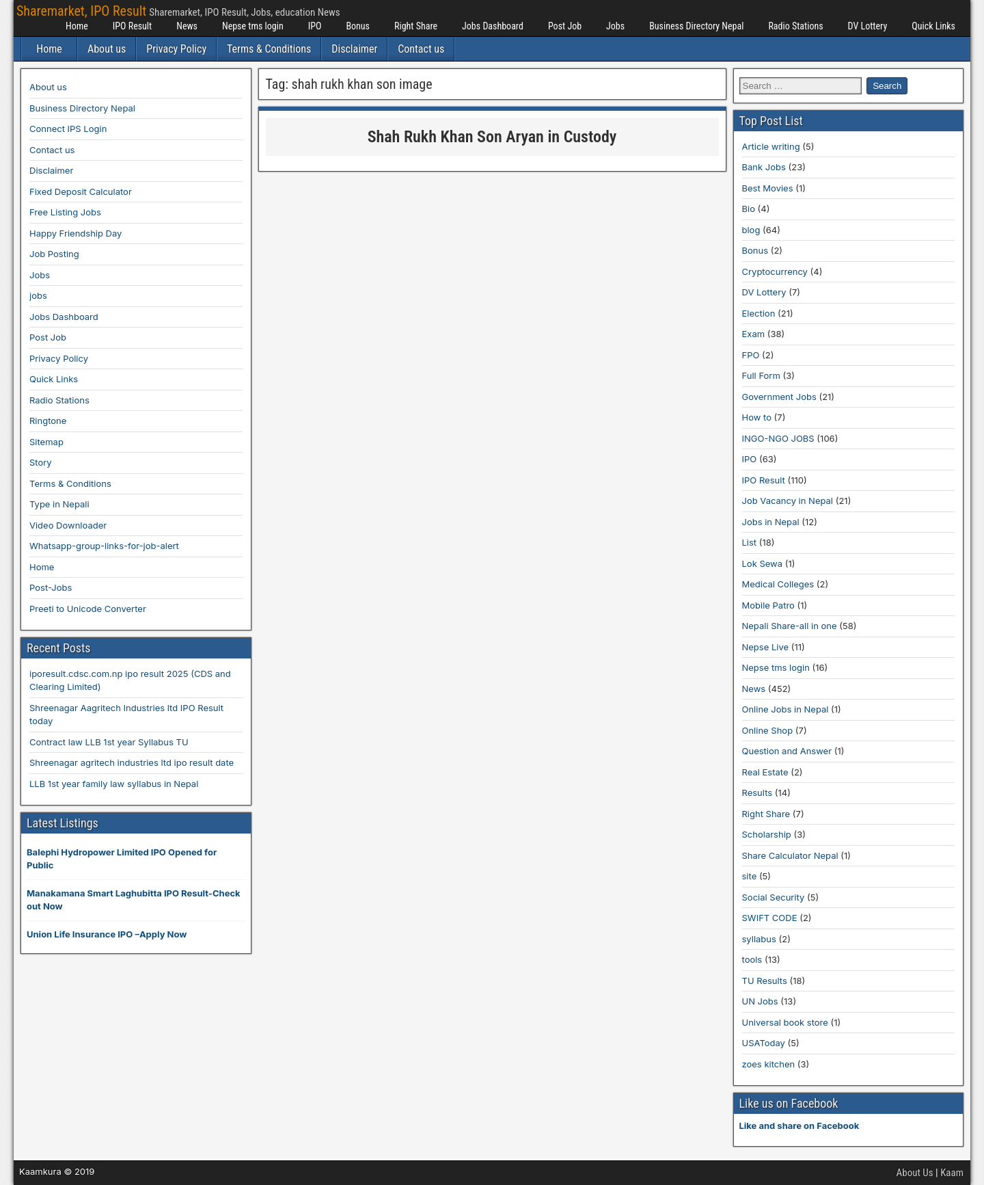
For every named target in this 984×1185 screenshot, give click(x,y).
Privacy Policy (176, 48)
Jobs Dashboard (492, 26)
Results (757, 792)
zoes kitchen (768, 1063)
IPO (315, 26)
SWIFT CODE (769, 917)
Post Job (565, 26)
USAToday (763, 1042)
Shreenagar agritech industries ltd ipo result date (131, 762)
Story (40, 462)
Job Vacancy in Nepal (788, 500)
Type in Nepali (59, 503)
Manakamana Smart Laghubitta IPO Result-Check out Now (134, 900)
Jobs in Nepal (771, 521)
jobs (38, 295)
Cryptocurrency (775, 271)
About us (106, 48)
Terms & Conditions (269, 48)
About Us (915, 1173)
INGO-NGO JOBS (778, 438)
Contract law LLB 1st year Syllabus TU (109, 741)
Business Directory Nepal (696, 26)
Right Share (415, 26)
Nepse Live (765, 646)
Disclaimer (354, 48)
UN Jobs (760, 1001)
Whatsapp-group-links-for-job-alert (104, 545)
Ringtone (47, 420)
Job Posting (54, 253)
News (186, 26)
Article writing (771, 146)
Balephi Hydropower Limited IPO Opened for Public (122, 859)
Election (759, 313)
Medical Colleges (778, 583)
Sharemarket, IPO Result (81, 11)
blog (751, 229)
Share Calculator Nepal (790, 855)
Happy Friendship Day (75, 233)
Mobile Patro (768, 605)
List (749, 542)
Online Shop (767, 730)
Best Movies (767, 188)
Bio (748, 208)
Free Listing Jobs (65, 212)
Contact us (421, 48)
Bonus (358, 26)
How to (756, 417)
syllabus (759, 938)
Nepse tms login (253, 26)
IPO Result (132, 26)
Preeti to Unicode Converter (87, 608)
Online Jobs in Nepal (785, 709)
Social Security (773, 897)
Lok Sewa (762, 563)
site (749, 875)
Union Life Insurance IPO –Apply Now (107, 934)
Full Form (761, 375)
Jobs (615, 26)
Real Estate (765, 772)
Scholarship (766, 834)
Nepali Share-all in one (789, 625)
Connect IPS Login (68, 128)
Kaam (952, 1173)
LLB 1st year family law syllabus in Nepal (113, 783)
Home (77, 26)
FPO (751, 354)
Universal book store (785, 1022)
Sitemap (46, 441)
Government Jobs (779, 396)
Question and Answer (787, 750)
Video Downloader (68, 525)
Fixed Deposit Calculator (80, 191)
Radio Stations (795, 26)
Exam (753, 333)
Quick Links (933, 26)
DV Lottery (868, 26)
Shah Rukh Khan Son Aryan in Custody (492, 136)
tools (752, 959)
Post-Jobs (50, 587)
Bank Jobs (764, 166)
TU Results (764, 980)
